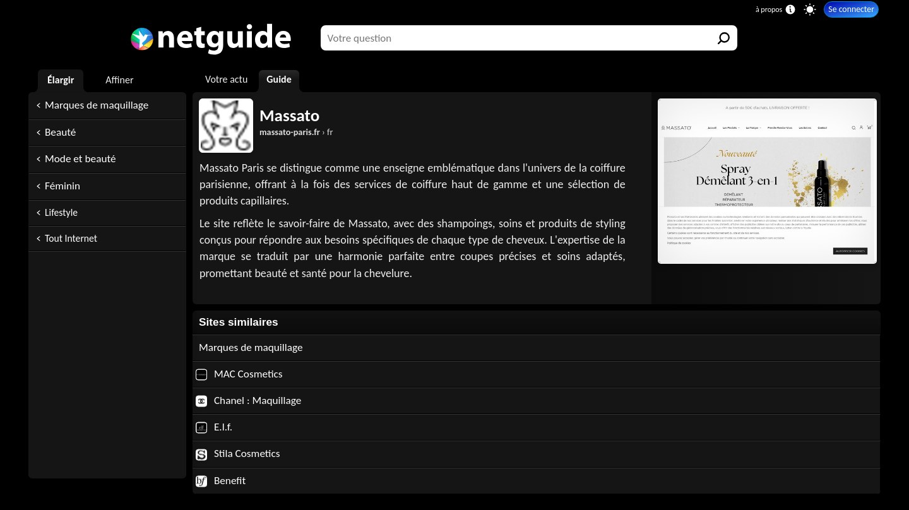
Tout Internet (71, 238)
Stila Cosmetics (238, 453)
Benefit (221, 480)
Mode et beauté (80, 158)
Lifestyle (61, 212)
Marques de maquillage (96, 105)
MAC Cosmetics (239, 374)
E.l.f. (214, 427)
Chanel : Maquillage (248, 400)
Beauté (60, 132)
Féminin (62, 186)
